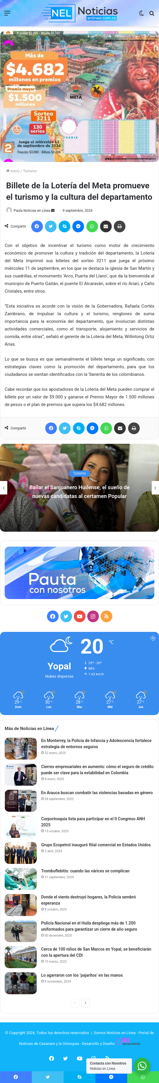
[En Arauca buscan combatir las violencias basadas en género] (21, 801)
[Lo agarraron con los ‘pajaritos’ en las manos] (21, 983)
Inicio (13, 171)
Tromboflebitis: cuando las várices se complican (85, 871)
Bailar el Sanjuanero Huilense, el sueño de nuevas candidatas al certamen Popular (79, 491)
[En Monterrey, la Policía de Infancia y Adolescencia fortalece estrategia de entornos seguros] (21, 749)
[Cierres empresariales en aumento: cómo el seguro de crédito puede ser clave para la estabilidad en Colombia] (21, 775)
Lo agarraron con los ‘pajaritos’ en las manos (82, 975)
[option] (79, 488)
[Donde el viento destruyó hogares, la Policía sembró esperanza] (21, 905)
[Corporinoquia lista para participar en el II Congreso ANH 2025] (21, 827)
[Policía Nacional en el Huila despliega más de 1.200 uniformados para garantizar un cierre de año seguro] (21, 931)
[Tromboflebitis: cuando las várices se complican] (21, 879)
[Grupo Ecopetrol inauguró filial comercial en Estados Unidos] (21, 853)
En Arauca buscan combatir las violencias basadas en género (97, 792)
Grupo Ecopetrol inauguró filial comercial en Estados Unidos (96, 844)
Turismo (30, 171)
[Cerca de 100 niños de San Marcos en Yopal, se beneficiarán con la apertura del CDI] (21, 957)
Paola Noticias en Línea (32, 211)
